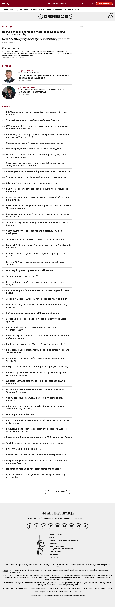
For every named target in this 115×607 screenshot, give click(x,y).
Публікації (14, 10)
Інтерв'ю (33, 10)
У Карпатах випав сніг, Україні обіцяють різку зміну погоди (36, 177)
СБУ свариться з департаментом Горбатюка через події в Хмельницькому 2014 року (35, 407)
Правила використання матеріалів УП (63, 540)
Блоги (70, 10)
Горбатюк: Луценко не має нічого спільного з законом (34, 469)
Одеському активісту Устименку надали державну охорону (35, 143)
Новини (5, 10)
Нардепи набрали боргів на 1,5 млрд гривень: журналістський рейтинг (38, 291)
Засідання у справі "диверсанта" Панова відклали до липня (36, 299)
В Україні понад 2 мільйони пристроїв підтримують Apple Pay (37, 366)
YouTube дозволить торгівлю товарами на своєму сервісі (35, 443)
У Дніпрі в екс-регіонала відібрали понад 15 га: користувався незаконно (37, 190)
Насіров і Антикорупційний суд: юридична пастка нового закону (43, 77)
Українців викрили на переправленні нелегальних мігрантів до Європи (38, 223)
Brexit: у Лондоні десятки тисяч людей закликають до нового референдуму (37, 421)
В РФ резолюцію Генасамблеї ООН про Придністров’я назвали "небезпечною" (37, 351)
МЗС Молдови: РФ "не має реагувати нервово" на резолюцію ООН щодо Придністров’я (37, 127)
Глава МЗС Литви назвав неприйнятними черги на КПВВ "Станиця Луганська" (35, 390)
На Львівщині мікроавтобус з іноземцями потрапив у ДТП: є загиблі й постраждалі (36, 430)
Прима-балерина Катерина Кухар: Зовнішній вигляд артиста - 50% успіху (33, 33)
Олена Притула (81, 588)
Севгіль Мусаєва (52, 588)
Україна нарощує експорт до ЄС (22, 276)
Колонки (24, 10)
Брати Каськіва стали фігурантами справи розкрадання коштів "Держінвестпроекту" (38, 206)
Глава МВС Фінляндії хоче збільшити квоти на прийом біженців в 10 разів (38, 246)
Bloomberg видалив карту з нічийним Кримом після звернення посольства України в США (38, 135)
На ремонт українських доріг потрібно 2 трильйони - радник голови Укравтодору (37, 373)
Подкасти (49, 10)
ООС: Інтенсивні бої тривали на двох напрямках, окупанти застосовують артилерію (36, 155)
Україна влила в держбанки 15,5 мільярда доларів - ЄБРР (35, 239)
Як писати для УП (55, 551)
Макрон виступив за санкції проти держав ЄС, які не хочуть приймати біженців (36, 461)
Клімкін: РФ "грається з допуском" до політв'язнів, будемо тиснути (35, 263)
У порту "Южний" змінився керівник (24, 449)
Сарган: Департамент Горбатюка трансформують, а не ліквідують (34, 232)
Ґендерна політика (56, 546)
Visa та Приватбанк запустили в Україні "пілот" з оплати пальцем (34, 399)
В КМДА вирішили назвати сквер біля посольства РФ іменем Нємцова (36, 113)
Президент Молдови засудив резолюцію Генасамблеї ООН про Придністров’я (37, 198)
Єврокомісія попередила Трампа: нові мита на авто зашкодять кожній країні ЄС (38, 215)
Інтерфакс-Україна (97, 570)
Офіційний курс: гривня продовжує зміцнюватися (31, 183)
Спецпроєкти (60, 10)
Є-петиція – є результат (32, 91)
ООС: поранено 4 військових (20, 414)
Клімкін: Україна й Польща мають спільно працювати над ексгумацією (35, 476)
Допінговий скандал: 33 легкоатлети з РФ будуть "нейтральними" (31, 328)
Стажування (53, 554)
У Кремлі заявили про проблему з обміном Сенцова (33, 120)
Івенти (41, 10)
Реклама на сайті (55, 535)
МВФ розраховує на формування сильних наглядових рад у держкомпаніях (36, 305)
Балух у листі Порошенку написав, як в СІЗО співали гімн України (39, 437)
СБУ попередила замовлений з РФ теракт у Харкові (32, 313)
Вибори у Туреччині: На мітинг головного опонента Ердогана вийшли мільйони (37, 336)
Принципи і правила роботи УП (61, 549)
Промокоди (53, 557)
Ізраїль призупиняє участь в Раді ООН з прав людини (33, 148)
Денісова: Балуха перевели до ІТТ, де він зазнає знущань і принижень (36, 382)
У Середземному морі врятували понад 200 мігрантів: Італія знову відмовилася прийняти (36, 164)
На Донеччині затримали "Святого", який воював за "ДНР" (35, 344)
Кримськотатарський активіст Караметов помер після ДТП (36, 454)
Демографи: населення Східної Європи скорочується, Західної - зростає (38, 320)
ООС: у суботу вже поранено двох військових (29, 270)
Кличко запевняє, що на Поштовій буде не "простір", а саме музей (36, 254)
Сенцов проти (10, 48)
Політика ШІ (53, 543)
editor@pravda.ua (106, 588)
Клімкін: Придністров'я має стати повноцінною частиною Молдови (35, 283)
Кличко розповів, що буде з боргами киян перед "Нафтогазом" (38, 171)
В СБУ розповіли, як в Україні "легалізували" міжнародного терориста (36, 359)
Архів (77, 10)
